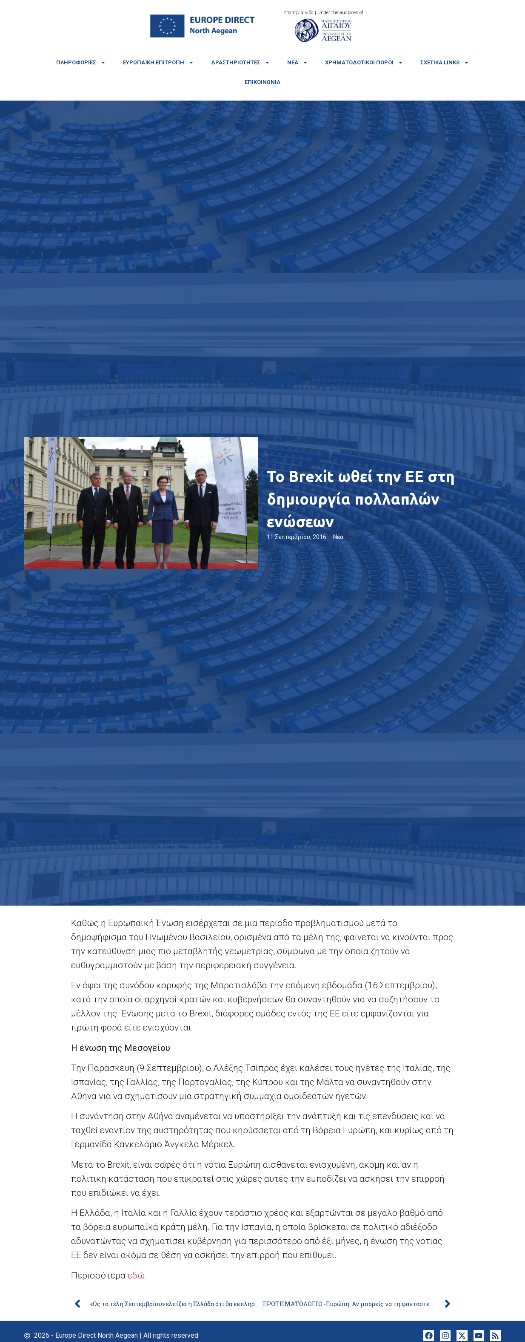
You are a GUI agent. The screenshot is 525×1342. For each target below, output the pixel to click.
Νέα (297, 62)
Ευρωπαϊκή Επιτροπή (158, 62)
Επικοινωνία (262, 82)
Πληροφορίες (81, 62)
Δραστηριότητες (240, 62)
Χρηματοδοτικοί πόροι (364, 62)
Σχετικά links (444, 62)
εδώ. (138, 1275)
